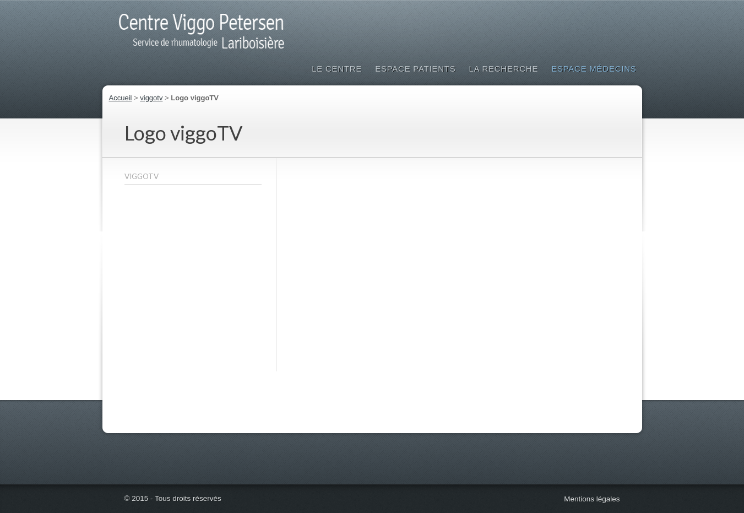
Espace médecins (593, 68)
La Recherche (503, 68)
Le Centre (337, 68)
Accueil (120, 98)
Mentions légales (592, 499)
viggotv (151, 98)
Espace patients (415, 68)
